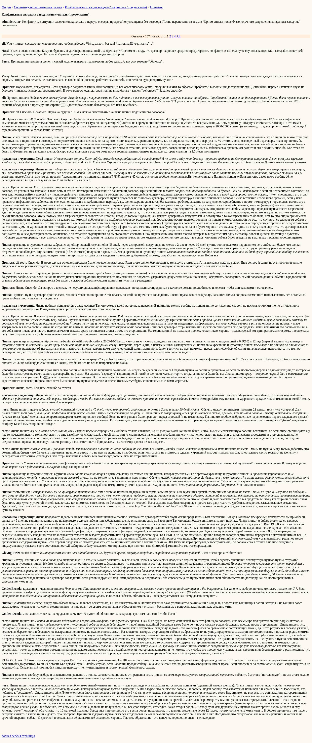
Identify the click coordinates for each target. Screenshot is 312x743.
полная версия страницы (18, 736)
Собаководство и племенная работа (38, 7)
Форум (6, 7)
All (178, 36)
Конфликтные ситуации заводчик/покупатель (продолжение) (106, 7)
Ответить (156, 7)
